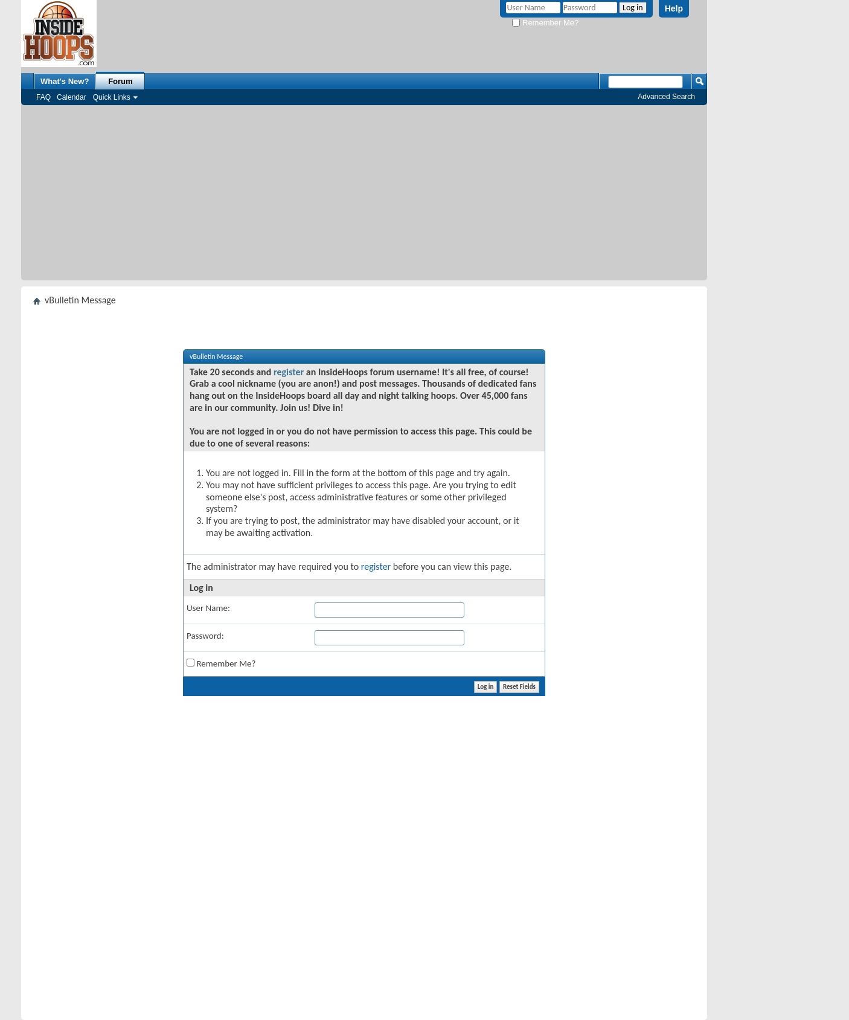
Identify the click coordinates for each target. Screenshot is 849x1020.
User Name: (208, 607)
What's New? (64, 81)
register (289, 372)
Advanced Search (666, 96)
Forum (120, 81)
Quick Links (111, 97)
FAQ (43, 97)
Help (674, 8)
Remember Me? (545, 22)
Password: (205, 635)
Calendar (71, 97)
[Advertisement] (364, 195)
